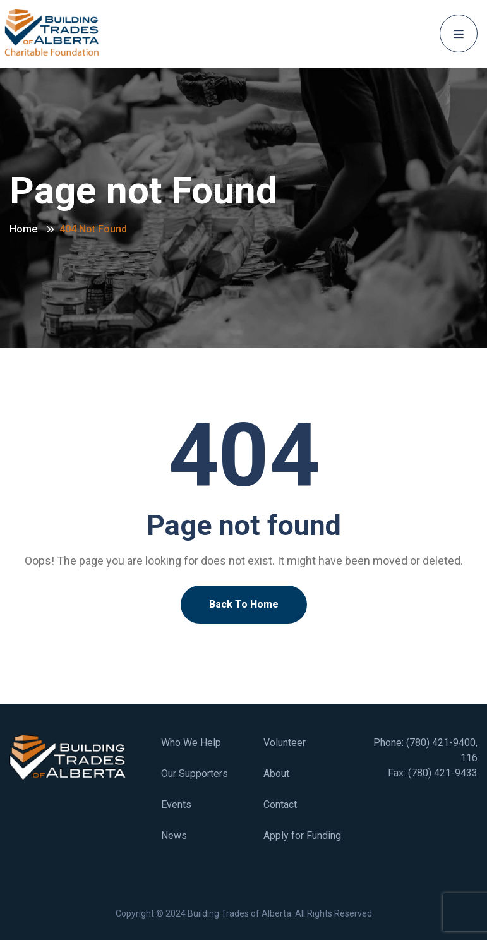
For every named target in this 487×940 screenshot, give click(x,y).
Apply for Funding (302, 835)
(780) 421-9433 (443, 773)
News (174, 835)
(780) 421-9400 (441, 743)
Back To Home (244, 604)
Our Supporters (194, 774)
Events (176, 804)
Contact (280, 804)
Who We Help (191, 743)
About (276, 774)
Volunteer (284, 743)
